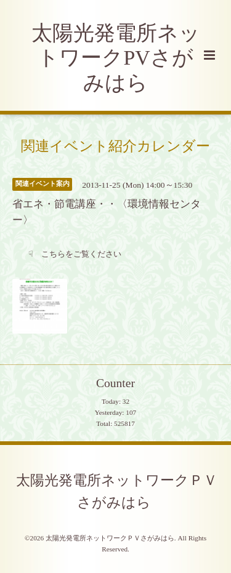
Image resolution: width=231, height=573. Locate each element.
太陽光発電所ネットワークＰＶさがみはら (116, 491)
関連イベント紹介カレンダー (115, 145)
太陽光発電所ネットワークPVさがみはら (115, 58)
